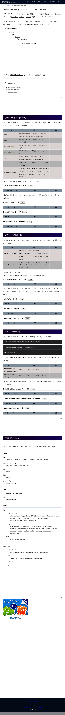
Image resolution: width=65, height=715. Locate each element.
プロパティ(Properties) (15, 87)
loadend (50, 526)
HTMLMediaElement (35, 21)
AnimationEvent (14, 516)
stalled (32, 531)
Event (18, 357)
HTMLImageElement (52, 516)
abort (11, 526)
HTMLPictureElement (43, 518)
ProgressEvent (25, 516)
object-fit (8, 493)
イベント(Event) (12, 92)
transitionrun (28, 558)
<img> (15, 465)
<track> (46, 459)
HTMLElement (22, 39)
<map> (14, 483)
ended (45, 526)
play (43, 528)
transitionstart (38, 558)
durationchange (36, 526)
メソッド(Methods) (13, 89)
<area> (8, 483)
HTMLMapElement (29, 518)
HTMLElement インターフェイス (19, 195)
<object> (25, 459)
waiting (12, 558)
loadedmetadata (23, 528)
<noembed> (17, 459)
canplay (16, 526)
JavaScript (52, 1)
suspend (38, 531)
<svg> (28, 465)
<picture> (22, 465)
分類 (56, 130)
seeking (26, 531)
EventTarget (10, 32)
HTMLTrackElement (30, 520)
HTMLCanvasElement (37, 516)
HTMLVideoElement (43, 552)
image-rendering (11, 499)
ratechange (13, 531)
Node (13, 34)
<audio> (8, 471)
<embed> (9, 459)
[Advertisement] (33, 60)
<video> (58, 14)
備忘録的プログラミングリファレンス (33, 707)
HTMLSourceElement (16, 520)
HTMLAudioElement (17, 75)
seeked (20, 531)
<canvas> (9, 465)
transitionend (19, 558)
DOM (45, 1)
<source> (39, 459)
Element (17, 37)
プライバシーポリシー (32, 701)
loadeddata (13, 528)
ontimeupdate (47, 531)
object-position (17, 493)
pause (38, 528)
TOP (2, 5)
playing (48, 528)
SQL (59, 1)
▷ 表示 (30, 185)
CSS (39, 1)
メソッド (21, 17)
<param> (32, 459)
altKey (11, 539)
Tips (28, 1)
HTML (33, 1)
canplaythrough (25, 526)
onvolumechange (15, 533)
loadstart (31, 528)
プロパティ (14, 17)
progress (54, 528)
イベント (28, 17)
